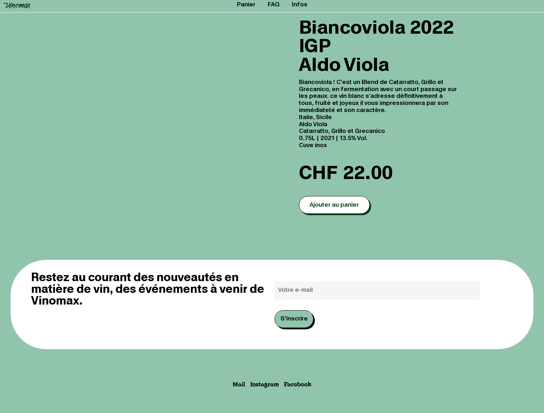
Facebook (297, 385)
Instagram (264, 385)
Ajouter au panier (334, 205)
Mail (239, 385)
